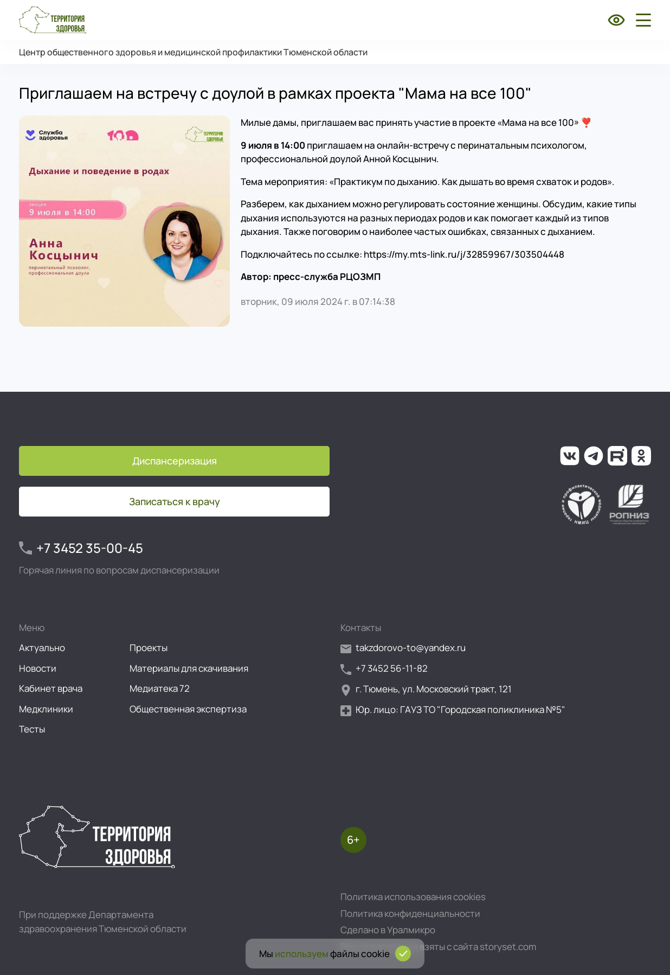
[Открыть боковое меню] (641, 20)
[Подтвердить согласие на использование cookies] (403, 953)
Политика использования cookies (413, 896)
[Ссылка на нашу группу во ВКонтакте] (569, 456)
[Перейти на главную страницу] (52, 20)
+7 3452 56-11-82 (384, 669)
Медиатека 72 (160, 688)
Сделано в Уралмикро (387, 929)
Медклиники (46, 709)
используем (301, 953)
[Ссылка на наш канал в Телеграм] (593, 456)
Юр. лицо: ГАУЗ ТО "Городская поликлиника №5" (452, 710)
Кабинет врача (50, 688)
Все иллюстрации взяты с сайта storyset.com (438, 946)
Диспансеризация (174, 460)
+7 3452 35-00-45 (81, 548)
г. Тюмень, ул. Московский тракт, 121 (426, 689)
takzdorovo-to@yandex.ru (403, 648)
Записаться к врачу (174, 501)
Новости (37, 668)
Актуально (42, 647)
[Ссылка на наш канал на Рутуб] (617, 456)
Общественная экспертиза (188, 709)
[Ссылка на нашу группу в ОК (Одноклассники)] (641, 456)
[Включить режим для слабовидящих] (616, 20)
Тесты (32, 729)
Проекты (149, 647)
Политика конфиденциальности (410, 913)
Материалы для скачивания (189, 668)
